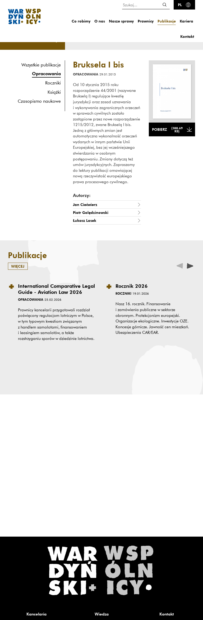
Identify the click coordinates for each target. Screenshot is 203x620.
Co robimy (81, 21)
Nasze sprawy (121, 21)
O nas (99, 21)
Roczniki (53, 83)
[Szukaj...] (146, 4)
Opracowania (46, 73)
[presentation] (190, 265)
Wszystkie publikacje (41, 65)
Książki (54, 92)
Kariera (186, 21)
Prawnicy (146, 21)
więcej (17, 266)
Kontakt (187, 36)
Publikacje (167, 21)
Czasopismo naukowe (39, 101)
